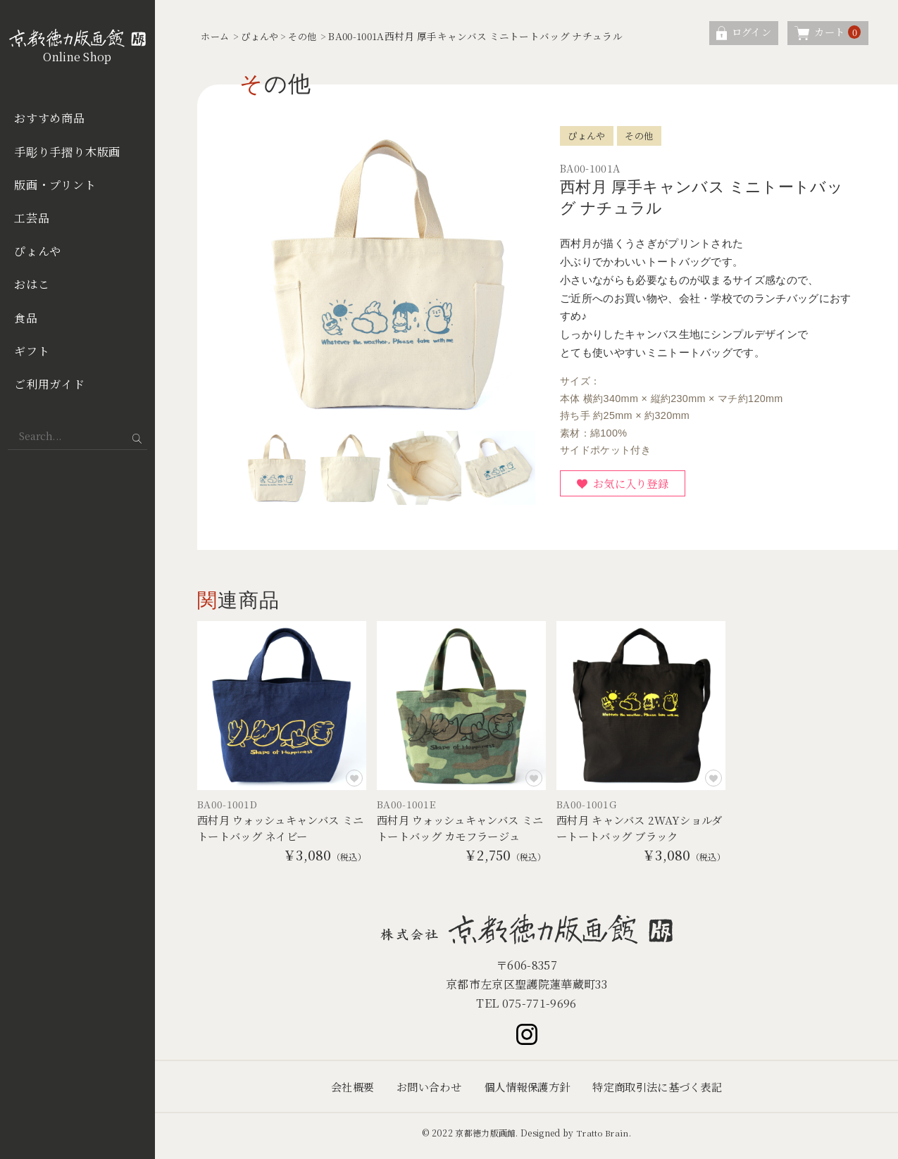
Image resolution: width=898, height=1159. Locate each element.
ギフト (31, 351)
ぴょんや (37, 251)
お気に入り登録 (634, 485)
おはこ (31, 284)
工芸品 (31, 218)
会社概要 (343, 1092)
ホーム (216, 36)
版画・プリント (55, 185)
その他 (309, 36)
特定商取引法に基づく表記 (663, 1092)
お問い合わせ (423, 1092)
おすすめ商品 (49, 118)
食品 (26, 318)
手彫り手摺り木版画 (67, 152)
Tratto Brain (602, 1139)
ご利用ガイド (49, 384)
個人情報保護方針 (526, 1092)
